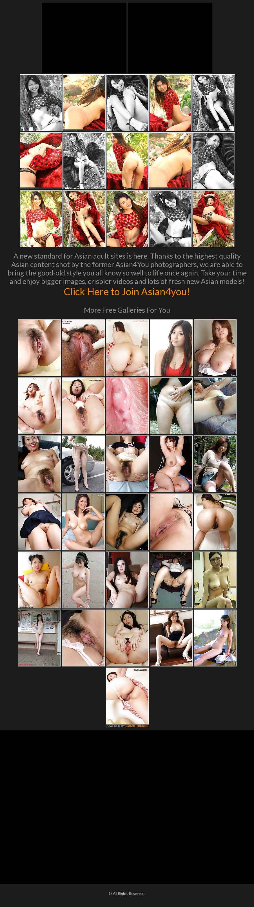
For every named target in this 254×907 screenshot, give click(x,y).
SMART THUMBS (137, 726)
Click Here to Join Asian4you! (127, 291)
